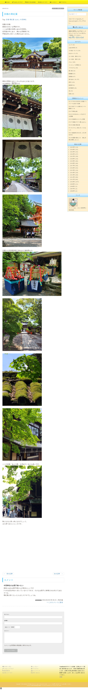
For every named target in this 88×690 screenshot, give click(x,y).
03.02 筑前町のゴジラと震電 (77, 119)
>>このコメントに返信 (55, 602)
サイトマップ (35, 670)
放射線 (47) (72, 76)
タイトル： (7, 614)
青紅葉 (12, 19)
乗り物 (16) (72, 70)
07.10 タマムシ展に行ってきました (77, 128)
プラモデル (62, 2)
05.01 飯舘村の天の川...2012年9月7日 (77, 133)
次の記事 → (58, 573)
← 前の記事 (8, 573)
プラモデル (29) (73, 67)
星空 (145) (72, 82)
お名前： (6, 620)
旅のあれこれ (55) (74, 79)
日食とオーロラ (42, 2)
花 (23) (71, 91)
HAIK (60, 685)
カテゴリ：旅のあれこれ (58, 8)
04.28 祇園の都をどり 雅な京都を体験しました (77, 138)
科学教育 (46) (73, 88)
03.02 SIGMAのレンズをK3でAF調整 (77, 115)
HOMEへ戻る (6, 666)
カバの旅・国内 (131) (75, 56)
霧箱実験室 (6, 670)
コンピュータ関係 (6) (75, 65)
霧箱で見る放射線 (30, 2)
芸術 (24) (71, 93)
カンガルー (53, 2)
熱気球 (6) (72, 85)
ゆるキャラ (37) (73, 53)
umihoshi (25, 684)
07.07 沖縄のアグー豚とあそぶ (77, 122)
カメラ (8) (72, 44)
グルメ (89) (72, 62)
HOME (7, 2)
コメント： (7, 630)
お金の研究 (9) (73, 47)
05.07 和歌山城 (73, 111)
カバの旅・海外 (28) (74, 59)
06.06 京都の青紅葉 (74, 125)
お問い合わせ (35, 672)
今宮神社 (23, 19)
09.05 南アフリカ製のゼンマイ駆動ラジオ (77, 107)
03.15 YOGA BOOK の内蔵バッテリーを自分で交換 (78, 102)
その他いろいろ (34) (74, 50)
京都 (7, 19)
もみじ (17, 19)
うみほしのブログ (17, 2)
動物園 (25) (72, 73)
